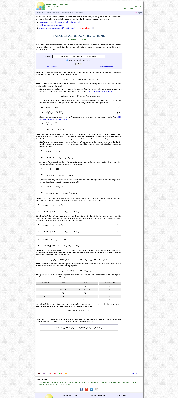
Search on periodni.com (132, 8)
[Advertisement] (133, 79)
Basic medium (86, 60)
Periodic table (40, 13)
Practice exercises (51, 67)
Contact (138, 6)
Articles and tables (67, 13)
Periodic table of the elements (57, 4)
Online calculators (53, 13)
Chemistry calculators (54, 6)
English (138, 13)
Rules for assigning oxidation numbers (100, 91)
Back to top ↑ (136, 373)
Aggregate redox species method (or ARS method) (57, 28)
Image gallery (51, 9)
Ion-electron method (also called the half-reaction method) (59, 22)
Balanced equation (106, 67)
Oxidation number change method (51, 25)
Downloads (79, 13)
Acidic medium (73, 60)
